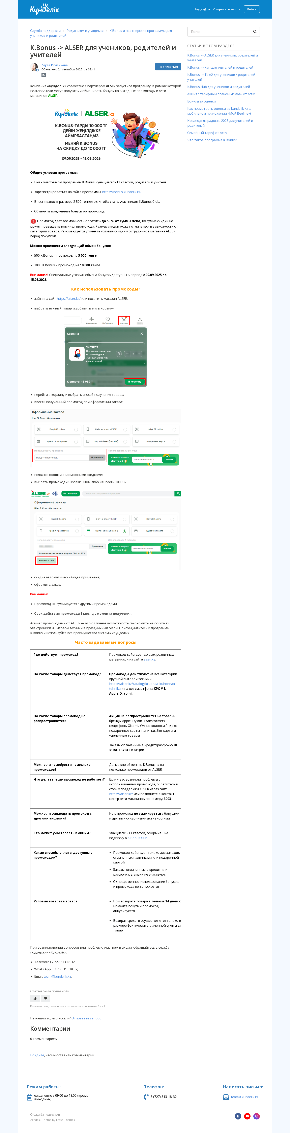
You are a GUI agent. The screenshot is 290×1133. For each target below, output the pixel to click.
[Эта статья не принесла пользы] (45, 998)
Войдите (37, 1055)
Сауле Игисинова (54, 65)
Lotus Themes (65, 1120)
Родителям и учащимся (85, 30)
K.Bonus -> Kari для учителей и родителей (220, 67)
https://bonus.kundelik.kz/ (122, 192)
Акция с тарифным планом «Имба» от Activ (221, 94)
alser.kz (149, 659)
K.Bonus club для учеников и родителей (218, 87)
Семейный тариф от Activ (207, 133)
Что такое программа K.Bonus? (212, 140)
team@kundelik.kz (57, 976)
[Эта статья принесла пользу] (35, 998)
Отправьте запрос (86, 1018)
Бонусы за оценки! (201, 101)
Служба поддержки (45, 30)
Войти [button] (251, 9)
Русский (201, 9)
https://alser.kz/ (69, 298)
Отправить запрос (227, 9)
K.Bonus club (137, 838)
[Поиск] (223, 32)
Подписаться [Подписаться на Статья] (168, 67)
